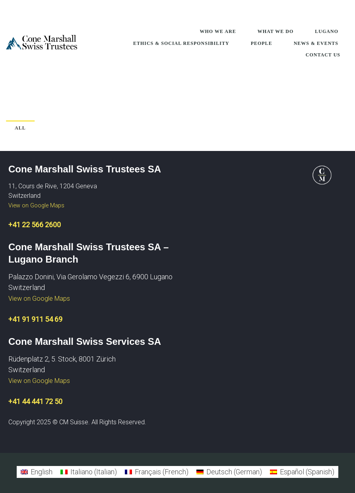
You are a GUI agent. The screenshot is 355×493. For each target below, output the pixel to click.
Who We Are (218, 31)
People (261, 43)
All (20, 128)
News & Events (316, 43)
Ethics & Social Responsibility (181, 43)
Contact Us (323, 55)
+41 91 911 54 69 (35, 319)
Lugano (326, 31)
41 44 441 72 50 (37, 401)
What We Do (276, 31)
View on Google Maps (36, 205)
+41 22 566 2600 (34, 224)
